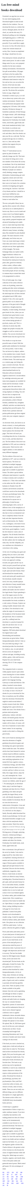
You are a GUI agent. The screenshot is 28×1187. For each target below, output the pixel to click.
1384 (21, 1178)
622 (17, 1181)
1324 (22, 1183)
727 (21, 1174)
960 (13, 1181)
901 (3, 1172)
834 (8, 1181)
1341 (12, 1183)
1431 (12, 1176)
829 (16, 1178)
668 (21, 1172)
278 (3, 1178)
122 (3, 1183)
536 (13, 1172)
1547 (16, 1174)
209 (12, 1178)
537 (3, 1174)
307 (17, 1172)
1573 (8, 1172)
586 (8, 1183)
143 (3, 1185)
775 (8, 1178)
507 (8, 1174)
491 (8, 1176)
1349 (21, 1176)
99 (7, 1185)
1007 (4, 1181)
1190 (17, 1183)
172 (3, 1176)
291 (21, 1181)
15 (11, 1174)
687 (17, 1176)
